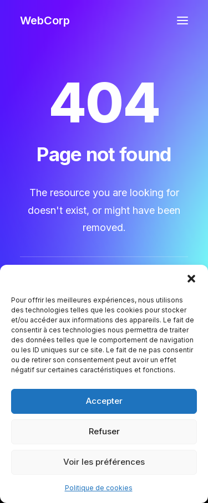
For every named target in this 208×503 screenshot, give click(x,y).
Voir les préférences (104, 461)
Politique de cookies (99, 488)
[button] (191, 278)
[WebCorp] (45, 20)
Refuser (104, 431)
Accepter (104, 401)
